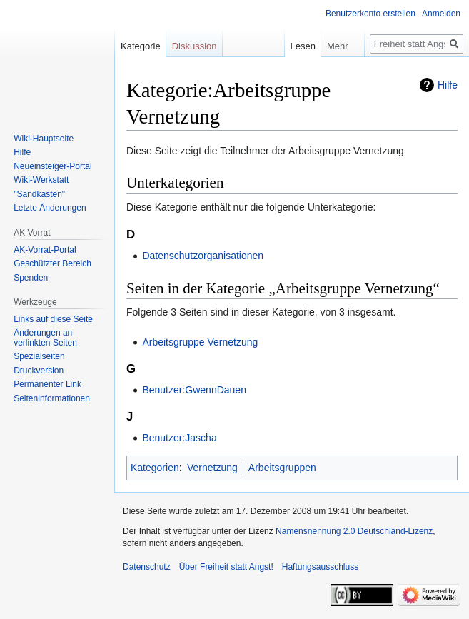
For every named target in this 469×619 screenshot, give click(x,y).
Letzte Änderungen (50, 208)
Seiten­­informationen (52, 398)
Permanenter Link (47, 384)
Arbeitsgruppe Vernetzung (200, 342)
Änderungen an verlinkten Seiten (45, 338)
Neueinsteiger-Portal (52, 166)
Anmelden (441, 14)
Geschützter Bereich (52, 263)
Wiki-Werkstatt (41, 180)
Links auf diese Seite (53, 319)
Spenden (31, 278)
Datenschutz (147, 567)
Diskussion (194, 46)
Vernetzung (212, 467)
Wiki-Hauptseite (44, 139)
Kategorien (155, 467)
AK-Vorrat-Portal (45, 250)
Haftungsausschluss (320, 567)
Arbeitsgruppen (282, 467)
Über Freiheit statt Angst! (226, 567)
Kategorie (141, 46)
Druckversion (39, 371)
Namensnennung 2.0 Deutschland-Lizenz (354, 531)
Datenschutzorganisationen (202, 255)
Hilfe (448, 85)
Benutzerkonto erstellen (370, 14)
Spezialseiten (39, 356)
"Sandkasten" (39, 194)
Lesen (293, 46)
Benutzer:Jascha (179, 437)
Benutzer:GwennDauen (194, 390)
